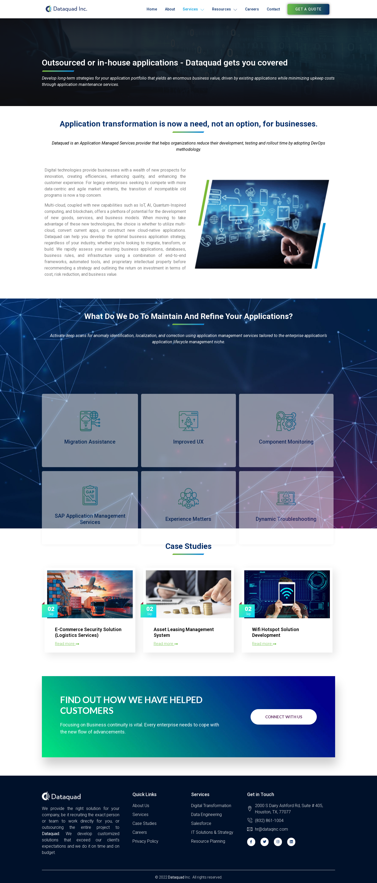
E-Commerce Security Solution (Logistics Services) (88, 632)
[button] (308, 9)
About (170, 9)
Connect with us (283, 716)
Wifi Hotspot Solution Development (275, 632)
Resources (224, 9)
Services (193, 9)
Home (152, 9)
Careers (252, 9)
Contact (273, 9)
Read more (67, 643)
